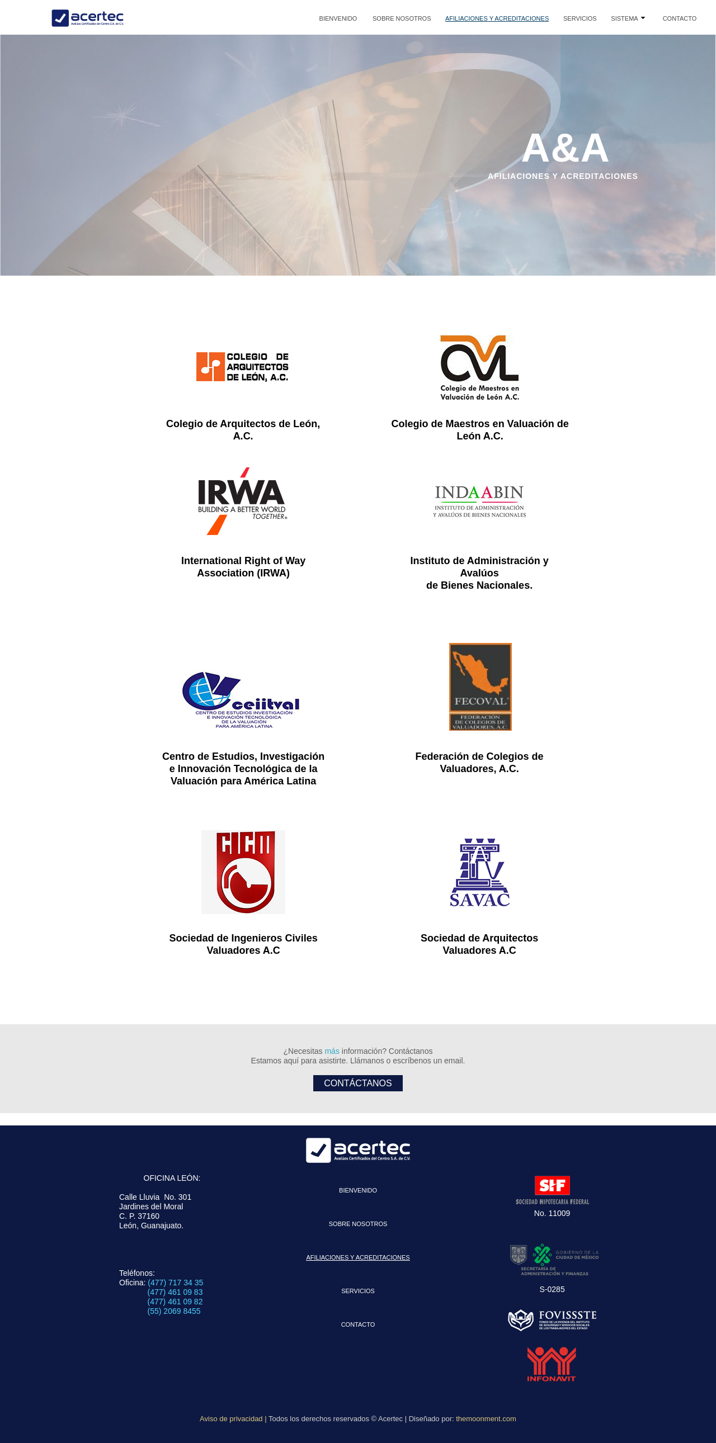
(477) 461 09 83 (175, 1292)
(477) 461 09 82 (175, 1301)
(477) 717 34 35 (174, 1282)
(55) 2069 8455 (174, 1311)
